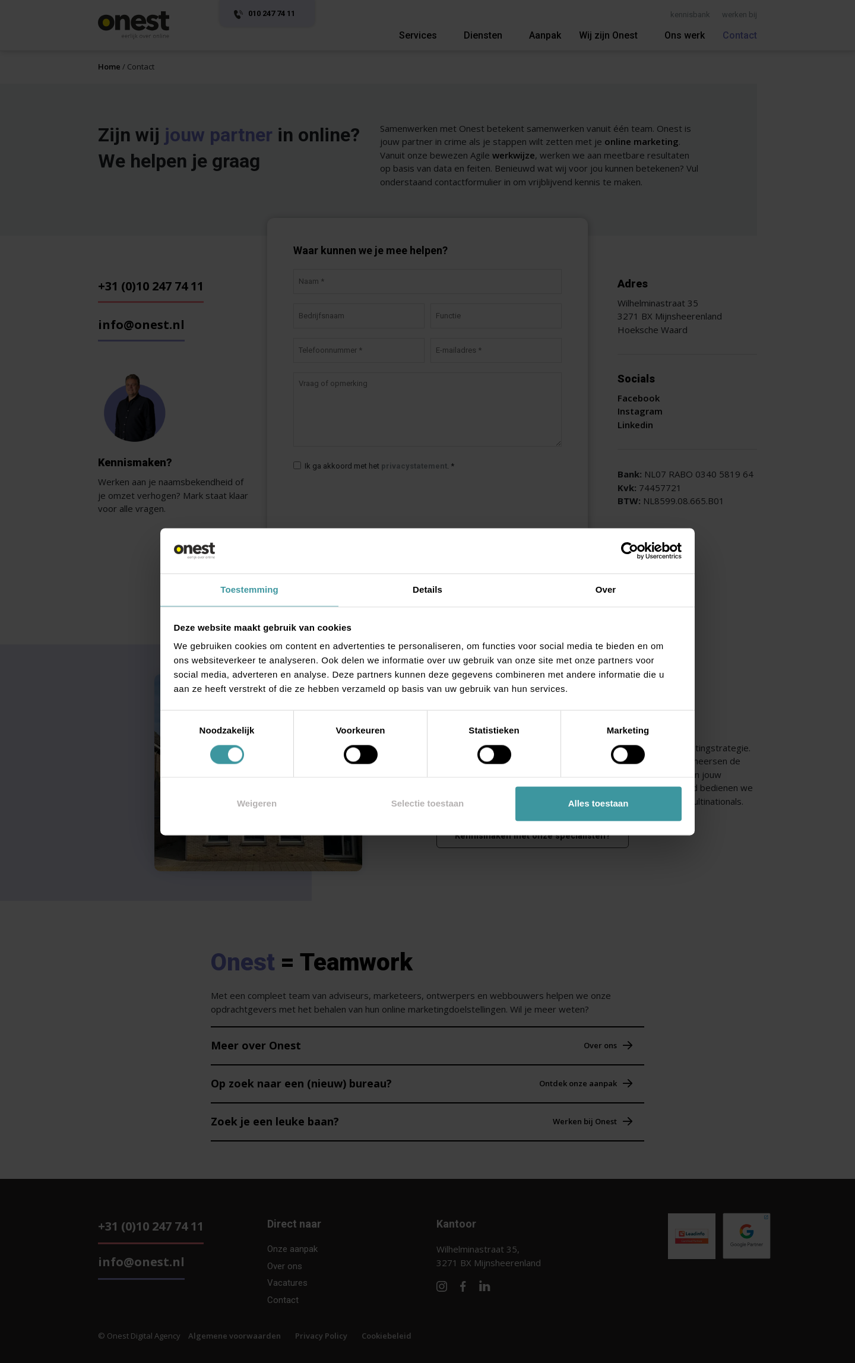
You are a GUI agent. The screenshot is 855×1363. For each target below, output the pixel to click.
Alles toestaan (598, 804)
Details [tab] (427, 589)
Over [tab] (606, 589)
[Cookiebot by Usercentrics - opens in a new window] (630, 550)
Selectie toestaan (427, 804)
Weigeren (257, 804)
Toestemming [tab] (249, 589)
